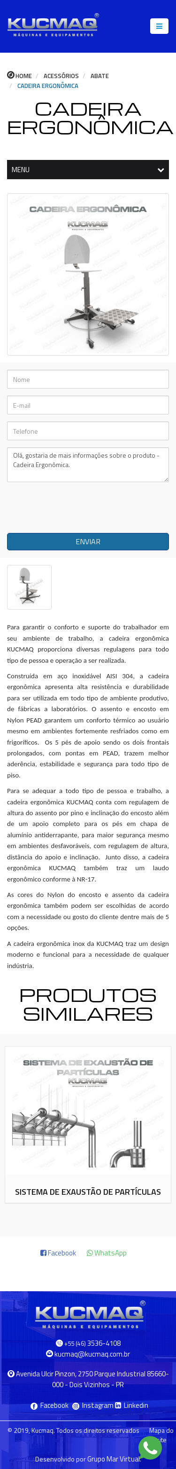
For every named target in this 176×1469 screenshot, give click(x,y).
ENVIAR (88, 541)
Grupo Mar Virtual (113, 1458)
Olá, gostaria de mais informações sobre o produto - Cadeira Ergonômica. (88, 464)
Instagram (93, 1405)
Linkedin (131, 1405)
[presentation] (76, 507)
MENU (88, 169)
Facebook (50, 1405)
